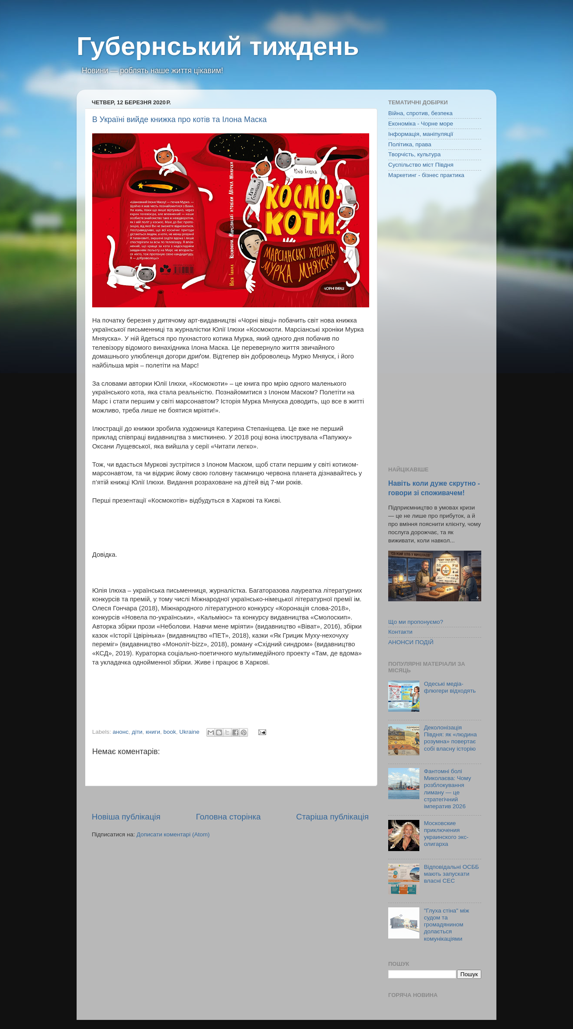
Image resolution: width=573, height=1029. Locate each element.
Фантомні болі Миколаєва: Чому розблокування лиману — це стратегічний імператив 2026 (447, 789)
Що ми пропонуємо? (415, 622)
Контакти (400, 632)
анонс (121, 732)
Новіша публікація (126, 816)
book (170, 732)
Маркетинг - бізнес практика (426, 175)
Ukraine (189, 732)
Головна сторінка (228, 816)
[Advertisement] (434, 323)
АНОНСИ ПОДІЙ (411, 642)
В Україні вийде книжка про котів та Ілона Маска (179, 119)
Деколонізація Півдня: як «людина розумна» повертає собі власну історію (450, 738)
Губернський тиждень (218, 46)
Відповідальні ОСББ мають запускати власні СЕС (451, 874)
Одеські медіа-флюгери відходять (450, 687)
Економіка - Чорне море (420, 123)
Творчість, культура (414, 154)
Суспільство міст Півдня (421, 164)
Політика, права (409, 144)
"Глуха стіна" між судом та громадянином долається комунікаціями (446, 924)
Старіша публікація (332, 816)
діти (137, 732)
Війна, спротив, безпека (420, 113)
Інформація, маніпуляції (420, 134)
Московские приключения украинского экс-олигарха (446, 834)
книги (153, 732)
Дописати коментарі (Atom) (172, 834)
